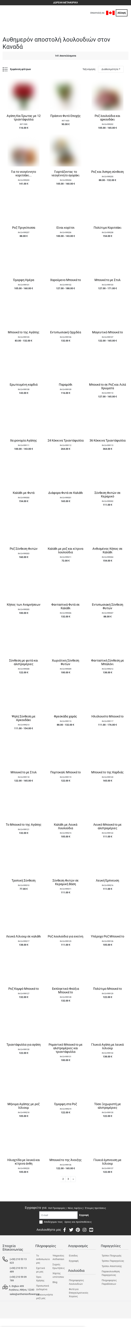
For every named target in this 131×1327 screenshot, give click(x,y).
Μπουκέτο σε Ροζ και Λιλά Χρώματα (107, 386)
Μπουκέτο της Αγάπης (23, 332)
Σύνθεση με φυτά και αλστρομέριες (23, 662)
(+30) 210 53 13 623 (18, 1261)
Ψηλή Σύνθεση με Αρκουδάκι (23, 718)
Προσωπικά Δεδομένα (41, 1287)
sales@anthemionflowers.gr (25, 1294)
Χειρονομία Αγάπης (23, 440)
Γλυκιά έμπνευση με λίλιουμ (107, 1161)
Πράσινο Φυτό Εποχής (65, 116)
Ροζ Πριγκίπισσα (23, 227)
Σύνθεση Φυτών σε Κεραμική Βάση (66, 882)
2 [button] (63, 1179)
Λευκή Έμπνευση (107, 880)
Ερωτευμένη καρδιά (24, 384)
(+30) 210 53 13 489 (18, 1270)
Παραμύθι (65, 384)
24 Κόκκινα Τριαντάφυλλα (66, 440)
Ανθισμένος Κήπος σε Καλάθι (107, 550)
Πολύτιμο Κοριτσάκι (107, 227)
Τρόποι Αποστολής (112, 1266)
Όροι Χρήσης (40, 1279)
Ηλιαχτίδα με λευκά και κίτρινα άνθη (23, 1161)
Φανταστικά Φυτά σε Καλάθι (65, 606)
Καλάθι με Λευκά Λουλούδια (65, 826)
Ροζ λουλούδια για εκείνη (65, 936)
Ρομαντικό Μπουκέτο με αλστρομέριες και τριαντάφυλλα (66, 1048)
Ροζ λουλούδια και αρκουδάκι (107, 117)
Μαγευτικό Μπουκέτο (107, 332)
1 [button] (58, 1179)
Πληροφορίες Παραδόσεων (109, 1282)
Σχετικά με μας (40, 1270)
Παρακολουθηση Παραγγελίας (111, 1273)
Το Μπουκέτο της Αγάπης (23, 824)
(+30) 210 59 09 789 (18, 1279)
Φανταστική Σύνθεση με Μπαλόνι (107, 662)
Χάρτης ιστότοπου (58, 1275)
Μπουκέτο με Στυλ (107, 280)
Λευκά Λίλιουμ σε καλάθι (23, 936)
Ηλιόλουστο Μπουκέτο (107, 716)
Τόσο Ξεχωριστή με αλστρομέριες (107, 1105)
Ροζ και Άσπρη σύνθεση (107, 171)
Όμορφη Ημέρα (23, 280)
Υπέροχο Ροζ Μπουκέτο (107, 936)
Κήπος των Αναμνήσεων (23, 604)
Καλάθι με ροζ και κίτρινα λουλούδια (65, 550)
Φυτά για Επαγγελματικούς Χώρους (78, 1293)
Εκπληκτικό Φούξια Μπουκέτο (65, 990)
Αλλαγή (122, 12)
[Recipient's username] (58, 1215)
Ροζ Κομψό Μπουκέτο (23, 988)
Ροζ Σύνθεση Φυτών (24, 548)
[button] (73, 1179)
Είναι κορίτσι (65, 227)
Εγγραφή (73, 1261)
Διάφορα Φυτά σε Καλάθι (65, 493)
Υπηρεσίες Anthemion (58, 1257)
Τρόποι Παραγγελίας (113, 1261)
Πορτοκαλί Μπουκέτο (65, 772)
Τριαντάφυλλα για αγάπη (23, 1044)
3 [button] (68, 1179)
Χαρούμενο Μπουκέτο (65, 280)
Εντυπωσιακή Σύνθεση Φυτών (107, 606)
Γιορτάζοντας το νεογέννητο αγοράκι (65, 173)
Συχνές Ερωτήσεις (58, 1266)
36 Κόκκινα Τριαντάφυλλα (108, 440)
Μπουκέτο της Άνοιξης (65, 1160)
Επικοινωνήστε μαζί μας (41, 1296)
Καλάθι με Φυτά (23, 493)
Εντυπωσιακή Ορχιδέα (65, 332)
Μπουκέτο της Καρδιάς (107, 772)
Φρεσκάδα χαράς (65, 716)
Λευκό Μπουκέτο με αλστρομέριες (107, 826)
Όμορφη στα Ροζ (65, 1104)
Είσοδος (73, 1255)
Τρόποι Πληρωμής (112, 1255)
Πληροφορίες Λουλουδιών (76, 1282)
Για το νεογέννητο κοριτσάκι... (23, 173)
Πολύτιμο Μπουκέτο (107, 988)
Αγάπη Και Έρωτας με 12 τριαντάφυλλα (24, 117)
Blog (55, 1282)
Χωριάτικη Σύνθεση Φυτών (65, 662)
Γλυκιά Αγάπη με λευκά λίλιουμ (107, 1046)
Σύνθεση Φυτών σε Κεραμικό (107, 494)
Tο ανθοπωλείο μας (41, 1259)
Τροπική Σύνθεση (23, 880)
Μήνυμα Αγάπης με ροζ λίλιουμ (24, 1105)
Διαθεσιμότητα (109, 69)
